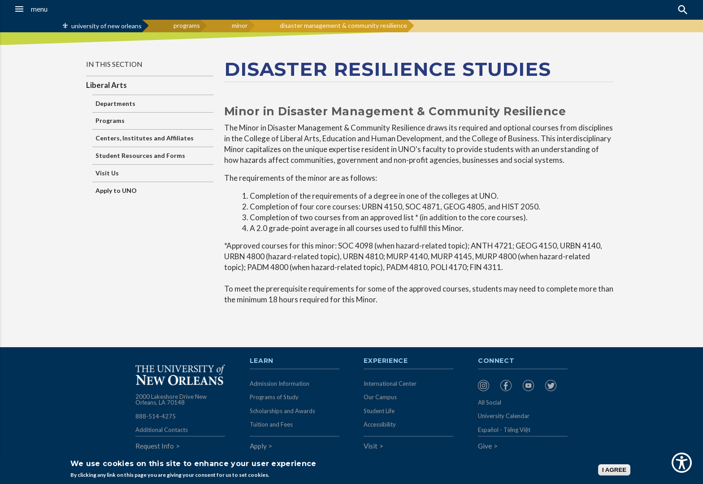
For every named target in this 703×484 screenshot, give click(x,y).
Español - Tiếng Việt (504, 429)
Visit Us (107, 173)
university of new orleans (106, 26)
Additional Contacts (161, 429)
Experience (386, 361)
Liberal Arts (106, 85)
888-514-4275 (155, 416)
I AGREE (614, 470)
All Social (489, 402)
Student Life (379, 410)
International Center (390, 383)
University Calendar (503, 415)
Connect (496, 361)
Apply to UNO (116, 190)
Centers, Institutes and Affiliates (144, 138)
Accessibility (380, 424)
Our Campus (380, 397)
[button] (65, 9)
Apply (258, 446)
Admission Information (279, 383)
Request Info (154, 446)
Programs (110, 120)
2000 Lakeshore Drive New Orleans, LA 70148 (171, 399)
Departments (115, 103)
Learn (261, 361)
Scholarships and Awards (282, 410)
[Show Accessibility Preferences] (681, 462)
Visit (371, 446)
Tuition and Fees (271, 424)
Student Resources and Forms (140, 155)
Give (485, 446)
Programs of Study (274, 397)
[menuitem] (487, 385)
